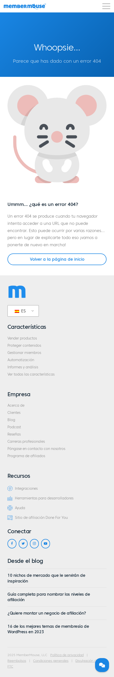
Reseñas (14, 434)
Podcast (14, 427)
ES (20, 310)
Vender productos (22, 338)
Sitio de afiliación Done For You (37, 517)
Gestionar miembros (24, 353)
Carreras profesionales (26, 441)
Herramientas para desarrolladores (40, 498)
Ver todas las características (31, 374)
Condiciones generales (50, 661)
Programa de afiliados (26, 456)
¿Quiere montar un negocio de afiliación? (46, 613)
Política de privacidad (67, 655)
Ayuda (16, 507)
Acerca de (15, 405)
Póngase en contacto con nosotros (36, 449)
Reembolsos (16, 661)
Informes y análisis (22, 367)
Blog (11, 420)
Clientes (13, 413)
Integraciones (22, 488)
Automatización (20, 360)
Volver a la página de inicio (57, 259)
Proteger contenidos (24, 345)
